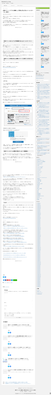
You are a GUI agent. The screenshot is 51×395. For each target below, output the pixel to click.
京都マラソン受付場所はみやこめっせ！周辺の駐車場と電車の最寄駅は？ (13, 236)
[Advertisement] (18, 33)
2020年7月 (38, 230)
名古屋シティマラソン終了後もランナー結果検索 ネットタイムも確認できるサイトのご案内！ (45, 25)
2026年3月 (38, 203)
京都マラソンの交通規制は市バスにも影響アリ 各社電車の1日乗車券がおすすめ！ (15, 242)
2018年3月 (38, 258)
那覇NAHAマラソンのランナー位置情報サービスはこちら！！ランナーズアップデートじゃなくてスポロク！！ (43, 103)
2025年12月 (39, 205)
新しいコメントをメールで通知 (9, 314)
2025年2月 (38, 211)
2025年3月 (38, 210)
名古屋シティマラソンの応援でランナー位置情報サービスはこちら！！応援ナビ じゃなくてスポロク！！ (45, 59)
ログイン (38, 290)
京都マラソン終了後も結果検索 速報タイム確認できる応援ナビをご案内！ (14, 233)
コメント (6, 292)
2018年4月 (38, 257)
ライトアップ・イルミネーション (42, 177)
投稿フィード (39, 291)
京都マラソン (9, 282)
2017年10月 (39, 264)
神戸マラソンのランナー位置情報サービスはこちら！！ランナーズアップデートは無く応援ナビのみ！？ (43, 129)
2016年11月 (39, 275)
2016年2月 (38, 286)
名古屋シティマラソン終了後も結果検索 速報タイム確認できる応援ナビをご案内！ (45, 36)
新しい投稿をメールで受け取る (9, 315)
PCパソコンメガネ (40, 162)
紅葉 (38, 192)
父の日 (38, 189)
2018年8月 (38, 252)
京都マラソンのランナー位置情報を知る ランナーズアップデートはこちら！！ (14, 176)
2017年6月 (38, 268)
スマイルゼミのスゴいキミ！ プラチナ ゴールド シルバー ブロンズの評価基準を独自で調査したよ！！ (43, 113)
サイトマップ (12, 5)
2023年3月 (38, 215)
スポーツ (38, 173)
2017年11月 (39, 263)
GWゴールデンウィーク (40, 160)
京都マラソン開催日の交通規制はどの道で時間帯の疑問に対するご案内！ (13, 239)
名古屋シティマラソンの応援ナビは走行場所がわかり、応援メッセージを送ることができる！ (45, 48)
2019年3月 (38, 243)
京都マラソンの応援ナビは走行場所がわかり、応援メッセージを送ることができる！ (15, 228)
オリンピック (39, 168)
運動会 (38, 199)
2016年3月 (38, 285)
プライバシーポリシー (20, 5)
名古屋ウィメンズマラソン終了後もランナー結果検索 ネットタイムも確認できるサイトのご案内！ (43, 133)
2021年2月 (38, 225)
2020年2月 (38, 233)
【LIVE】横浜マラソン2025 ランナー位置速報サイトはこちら (18, 358)
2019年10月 (39, 236)
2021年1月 (38, 226)
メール (5, 305)
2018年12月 (39, 247)
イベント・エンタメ (40, 166)
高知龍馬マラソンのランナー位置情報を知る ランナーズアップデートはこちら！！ (18, 383)
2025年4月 (38, 209)
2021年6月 (38, 221)
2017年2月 (38, 271)
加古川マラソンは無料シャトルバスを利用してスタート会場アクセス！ (19, 347)
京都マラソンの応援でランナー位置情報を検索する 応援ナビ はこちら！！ (14, 226)
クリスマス (38, 170)
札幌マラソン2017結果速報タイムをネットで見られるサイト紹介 (18, 324)
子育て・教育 (39, 181)
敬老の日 (38, 184)
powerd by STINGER (33, 393)
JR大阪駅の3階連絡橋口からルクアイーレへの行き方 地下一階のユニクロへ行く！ (43, 117)
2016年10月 (39, 276)
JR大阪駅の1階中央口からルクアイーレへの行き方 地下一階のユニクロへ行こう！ (43, 107)
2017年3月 (38, 270)
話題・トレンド (39, 198)
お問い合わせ (5, 5)
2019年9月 (38, 237)
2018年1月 (38, 260)
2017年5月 (38, 269)
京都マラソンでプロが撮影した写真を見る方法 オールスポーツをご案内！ (14, 246)
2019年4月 (38, 242)
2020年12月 (39, 227)
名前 (5, 302)
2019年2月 (38, 244)
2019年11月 (39, 235)
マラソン (5, 282)
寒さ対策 (38, 182)
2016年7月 (38, 280)
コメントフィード (39, 292)
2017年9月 (38, 265)
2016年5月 (38, 282)
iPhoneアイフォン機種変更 (41, 161)
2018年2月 (38, 259)
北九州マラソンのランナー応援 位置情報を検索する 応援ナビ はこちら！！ (20, 336)
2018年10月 (39, 249)
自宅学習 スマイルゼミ (40, 195)
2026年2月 (38, 204)
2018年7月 (38, 253)
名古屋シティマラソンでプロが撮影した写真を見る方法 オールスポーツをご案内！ (45, 13)
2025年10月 (39, 208)
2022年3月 (38, 220)
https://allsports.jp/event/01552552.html (9, 67)
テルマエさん (7, 286)
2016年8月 (38, 279)
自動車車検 (38, 194)
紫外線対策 (38, 193)
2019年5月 (38, 241)
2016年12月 (39, 274)
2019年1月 (38, 246)
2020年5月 (38, 231)
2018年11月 (39, 248)
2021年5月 (38, 222)
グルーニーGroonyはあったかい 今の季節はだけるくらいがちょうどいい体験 (14, 253)
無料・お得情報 (39, 188)
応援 (11, 282)
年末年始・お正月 (39, 183)
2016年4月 (38, 284)
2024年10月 (39, 214)
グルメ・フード (39, 171)
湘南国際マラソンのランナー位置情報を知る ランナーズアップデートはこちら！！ (43, 126)
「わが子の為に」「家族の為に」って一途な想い (26, 391)
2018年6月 (38, 254)
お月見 (38, 165)
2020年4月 (38, 232)
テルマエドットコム (6, 1)
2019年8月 (38, 238)
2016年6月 (38, 281)
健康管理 (38, 178)
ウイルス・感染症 (39, 167)
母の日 (38, 187)
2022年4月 (38, 219)
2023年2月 (38, 216)
